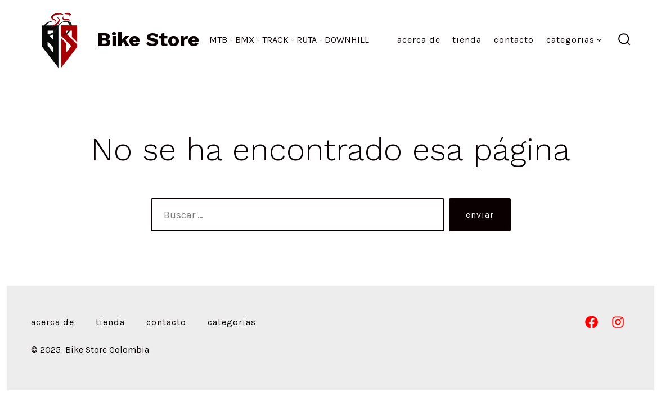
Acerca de (418, 39)
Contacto (514, 39)
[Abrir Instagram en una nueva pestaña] (618, 322)
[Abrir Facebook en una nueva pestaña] (591, 322)
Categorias (574, 39)
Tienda (467, 39)
